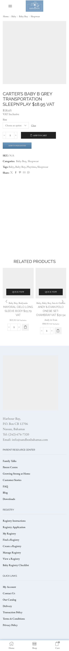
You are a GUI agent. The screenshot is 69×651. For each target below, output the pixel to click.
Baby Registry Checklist (16, 565)
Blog (5, 492)
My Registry (9, 533)
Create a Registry (12, 546)
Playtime (31, 166)
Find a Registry (11, 539)
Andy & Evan (50, 319)
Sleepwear (35, 16)
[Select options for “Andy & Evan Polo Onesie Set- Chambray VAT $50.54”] (58, 330)
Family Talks (9, 461)
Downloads (9, 499)
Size (5, 119)
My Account (9, 587)
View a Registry (11, 558)
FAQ (5, 486)
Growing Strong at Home (16, 473)
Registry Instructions (14, 520)
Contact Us (9, 593)
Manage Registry (12, 552)
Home (6, 16)
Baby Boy (23, 16)
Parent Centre (10, 467)
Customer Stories (12, 480)
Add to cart (40, 135)
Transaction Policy (12, 612)
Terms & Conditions (14, 618)
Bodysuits (23, 303)
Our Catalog (9, 599)
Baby (13, 16)
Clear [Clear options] (33, 125)
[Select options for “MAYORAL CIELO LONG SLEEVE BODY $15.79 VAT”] (25, 327)
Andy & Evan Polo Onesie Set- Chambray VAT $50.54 (51, 310)
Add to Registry (17, 145)
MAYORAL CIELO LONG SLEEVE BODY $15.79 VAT (18, 310)
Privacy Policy (10, 625)
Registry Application (14, 527)
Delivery (7, 606)
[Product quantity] (10, 135)
